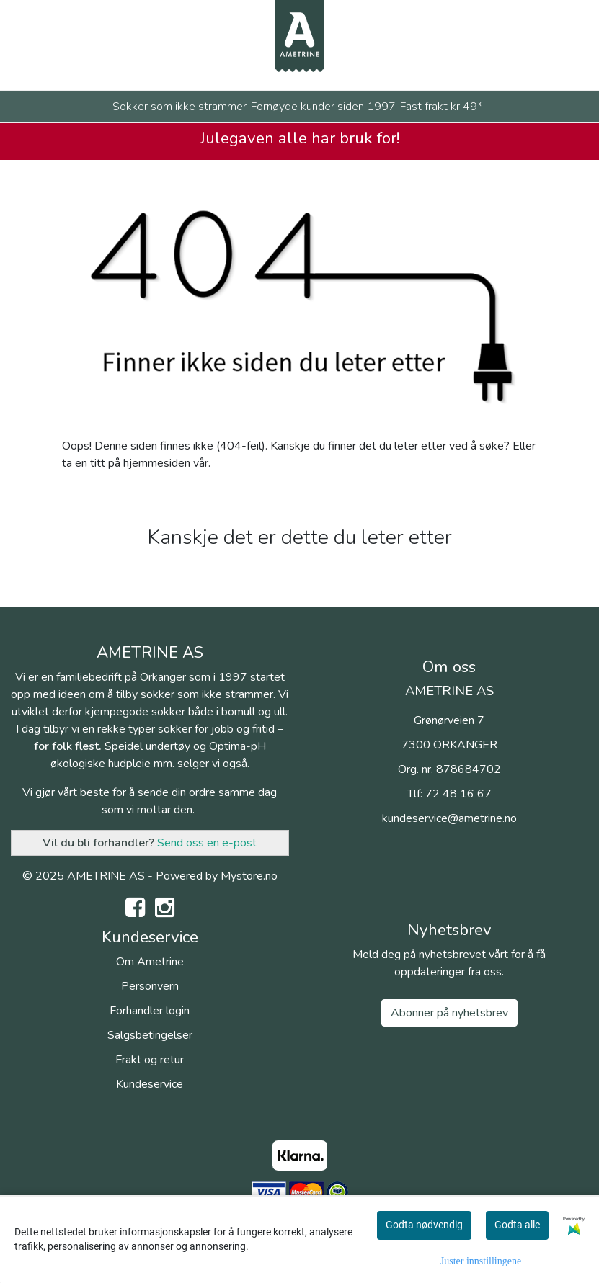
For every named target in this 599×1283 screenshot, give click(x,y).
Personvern (150, 986)
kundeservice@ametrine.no (449, 818)
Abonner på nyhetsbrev (449, 1013)
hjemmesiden (156, 463)
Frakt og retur (149, 1060)
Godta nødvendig (424, 1224)
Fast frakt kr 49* (441, 107)
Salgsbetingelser (149, 1035)
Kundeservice (149, 1084)
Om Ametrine (150, 962)
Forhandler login (150, 1011)
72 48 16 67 (458, 794)
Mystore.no (249, 876)
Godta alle (517, 1224)
